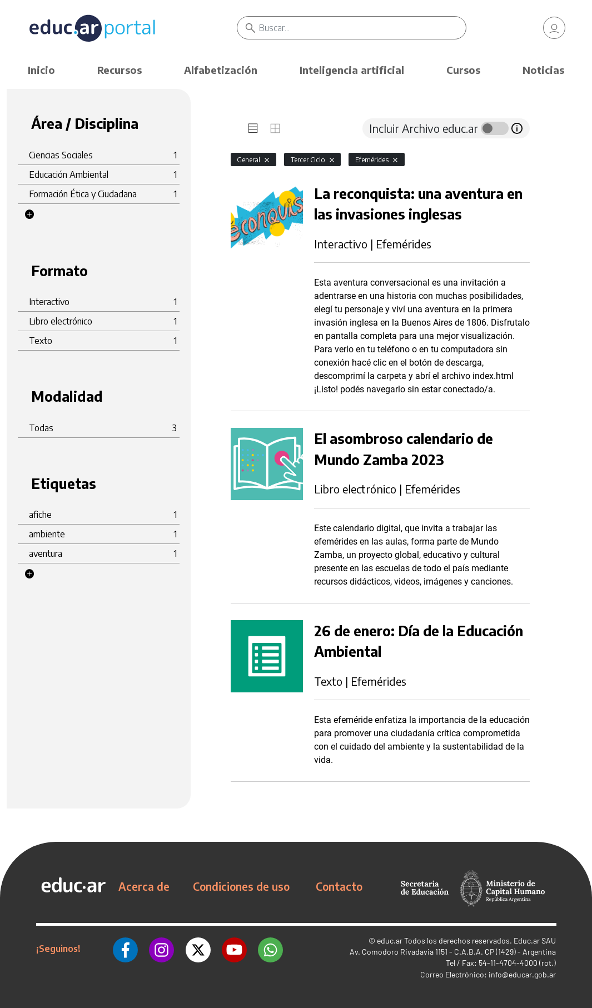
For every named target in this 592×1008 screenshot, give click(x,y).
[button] (29, 214)
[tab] (253, 128)
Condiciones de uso (241, 886)
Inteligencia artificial (352, 69)
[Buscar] (362, 28)
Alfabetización (220, 69)
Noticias (543, 69)
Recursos (119, 69)
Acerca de (144, 886)
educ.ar (389, 940)
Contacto (339, 886)
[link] (554, 28)
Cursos (463, 69)
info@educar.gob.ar (522, 974)
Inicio (41, 69)
